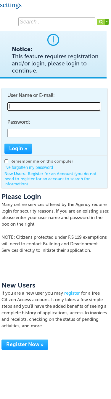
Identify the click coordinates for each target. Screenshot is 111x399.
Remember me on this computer (41, 161)
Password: (18, 122)
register (72, 293)
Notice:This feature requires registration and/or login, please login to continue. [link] (55, 60)
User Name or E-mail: (31, 95)
